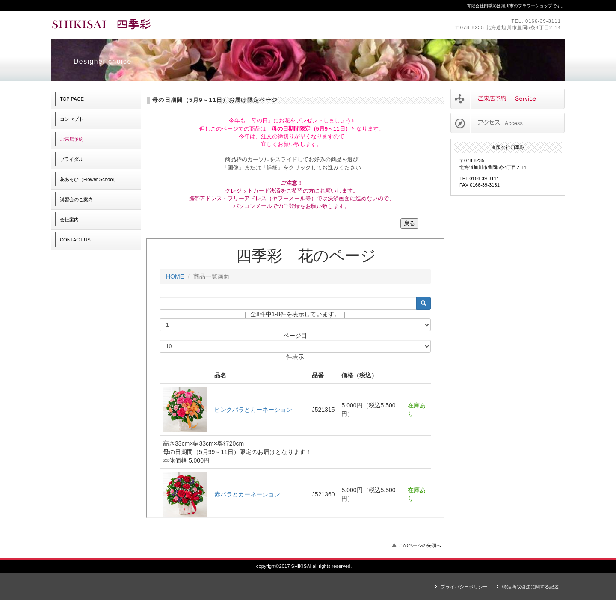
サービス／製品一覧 (507, 99)
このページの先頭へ (420, 545)
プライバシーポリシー (464, 586)
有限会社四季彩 (168, 24)
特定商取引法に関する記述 (530, 586)
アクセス (507, 123)
